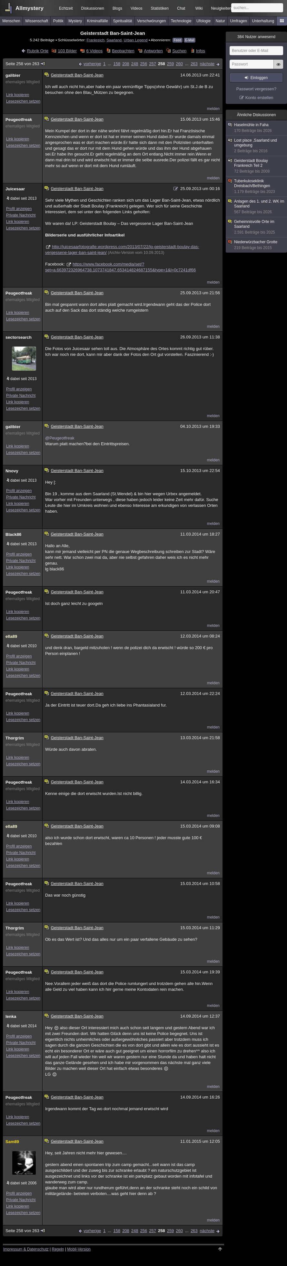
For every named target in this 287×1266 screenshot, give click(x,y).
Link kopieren (17, 95)
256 (143, 63)
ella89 (11, 636)
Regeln (58, 1249)
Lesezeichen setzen (23, 101)
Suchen (179, 50)
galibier (12, 75)
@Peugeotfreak (59, 438)
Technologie (181, 21)
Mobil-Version (79, 1249)
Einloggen (259, 77)
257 (152, 63)
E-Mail (189, 40)
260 (179, 63)
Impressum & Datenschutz (26, 1249)
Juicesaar (15, 188)
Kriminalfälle (97, 21)
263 (194, 63)
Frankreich (95, 40)
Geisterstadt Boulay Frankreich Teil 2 (257, 166)
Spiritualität (122, 21)
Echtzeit (66, 8)
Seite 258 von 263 (25, 63)
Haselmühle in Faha (257, 128)
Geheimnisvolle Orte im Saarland (257, 227)
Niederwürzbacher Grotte (257, 245)
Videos (136, 8)
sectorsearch (18, 337)
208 (125, 63)
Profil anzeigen (19, 208)
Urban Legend (135, 40)
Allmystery (29, 8)
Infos (200, 50)
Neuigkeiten (221, 8)
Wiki (199, 8)
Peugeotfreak (18, 119)
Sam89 (12, 1141)
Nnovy (11, 470)
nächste (207, 63)
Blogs (117, 8)
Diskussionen (92, 8)
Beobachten (123, 50)
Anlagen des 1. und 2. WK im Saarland (257, 207)
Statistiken (160, 8)
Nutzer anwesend (256, 37)
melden (213, 108)
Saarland (114, 40)
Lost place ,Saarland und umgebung (257, 146)
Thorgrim (14, 738)
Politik (58, 21)
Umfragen (238, 21)
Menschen (11, 21)
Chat (181, 8)
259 (170, 63)
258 (161, 63)
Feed (177, 40)
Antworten (153, 50)
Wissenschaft (36, 21)
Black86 (13, 534)
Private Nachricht (20, 215)
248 (134, 63)
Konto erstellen (259, 97)
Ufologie (203, 21)
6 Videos (94, 50)
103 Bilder (67, 50)
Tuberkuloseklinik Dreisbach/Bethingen (257, 186)
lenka (10, 1016)
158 (116, 63)
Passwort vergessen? (256, 88)
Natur (220, 21)
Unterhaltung (263, 21)
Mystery (75, 21)
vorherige (92, 63)
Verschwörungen (151, 21)
